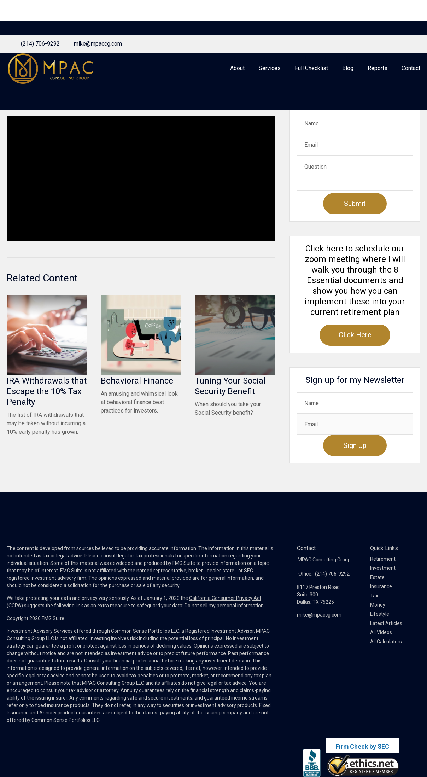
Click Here (355, 352)
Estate (377, 595)
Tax (374, 613)
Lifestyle (379, 632)
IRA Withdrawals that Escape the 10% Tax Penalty (47, 409)
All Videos (381, 650)
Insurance (381, 604)
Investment (383, 586)
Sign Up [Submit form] (355, 463)
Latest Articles (386, 641)
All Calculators (386, 659)
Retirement (383, 576)
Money (377, 622)
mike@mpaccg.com (98, 8)
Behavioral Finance (137, 398)
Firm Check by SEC (362, 746)
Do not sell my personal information (224, 623)
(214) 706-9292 (40, 8)
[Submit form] (355, 221)
